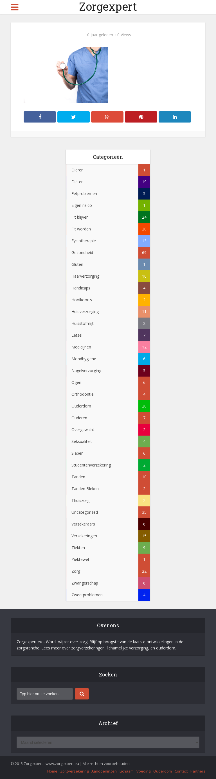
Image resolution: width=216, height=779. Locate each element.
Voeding (143, 771)
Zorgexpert (108, 6)
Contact (181, 771)
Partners (197, 771)
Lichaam (127, 771)
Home (52, 771)
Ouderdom (162, 771)
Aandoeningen (104, 771)
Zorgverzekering (74, 771)
